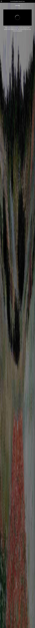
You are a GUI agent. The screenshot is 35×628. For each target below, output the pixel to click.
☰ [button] (1, 1)
